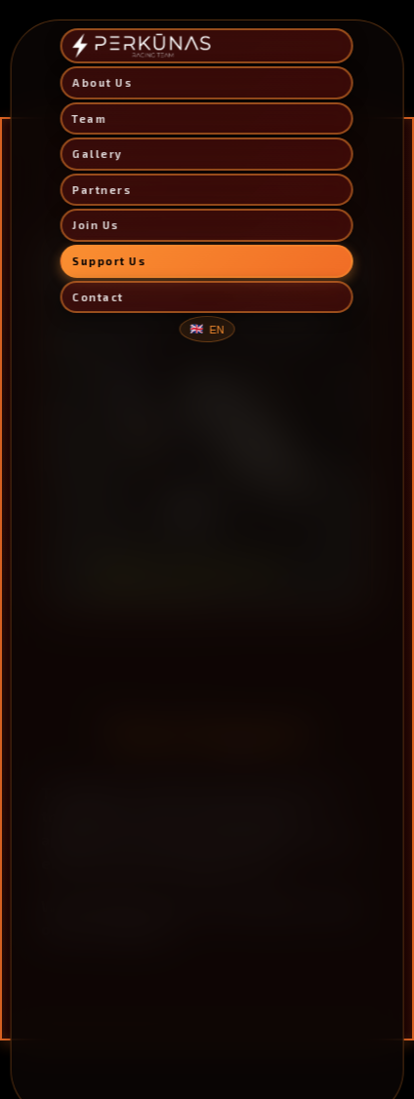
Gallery (97, 153)
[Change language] (206, 329)
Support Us (109, 261)
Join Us (96, 224)
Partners (102, 189)
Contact (98, 297)
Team (89, 118)
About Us (102, 82)
